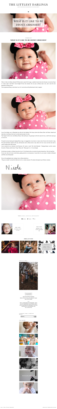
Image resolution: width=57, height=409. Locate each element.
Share (24, 218)
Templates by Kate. (52, 407)
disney (23, 215)
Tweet (29, 218)
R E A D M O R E (28, 307)
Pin (34, 218)
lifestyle (28, 215)
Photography (35, 215)
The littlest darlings (28, 4)
